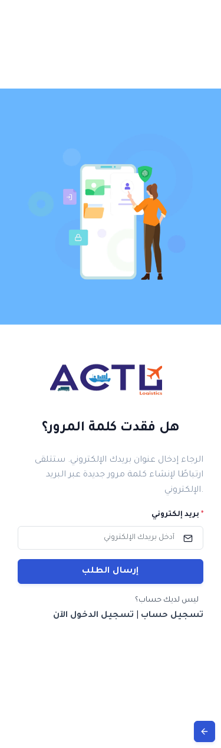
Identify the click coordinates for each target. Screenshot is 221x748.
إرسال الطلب (110, 571)
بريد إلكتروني (177, 515)
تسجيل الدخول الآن (93, 615)
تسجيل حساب (172, 615)
